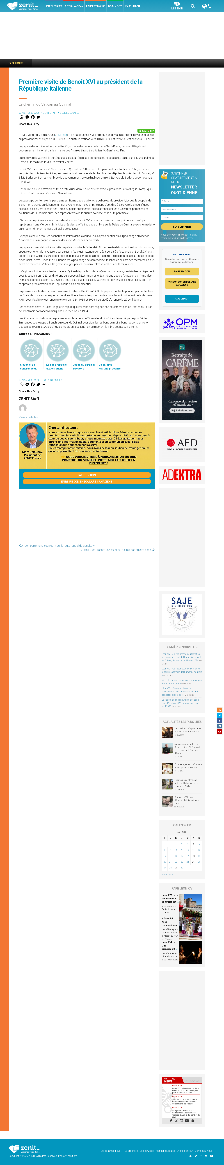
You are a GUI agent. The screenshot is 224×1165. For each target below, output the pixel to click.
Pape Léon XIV (54, 6)
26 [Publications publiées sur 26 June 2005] (199, 862)
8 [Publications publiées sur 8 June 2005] (176, 850)
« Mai (164, 874)
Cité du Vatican (74, 6)
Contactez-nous (203, 1150)
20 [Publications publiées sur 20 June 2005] (164, 862)
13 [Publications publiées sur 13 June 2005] (164, 856)
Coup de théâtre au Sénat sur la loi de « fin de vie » (186, 800)
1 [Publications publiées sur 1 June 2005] (176, 844)
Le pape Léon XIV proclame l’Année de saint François (187, 730)
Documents (115, 6)
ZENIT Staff (50, 113)
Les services (147, 1150)
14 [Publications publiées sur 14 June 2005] (170, 856)
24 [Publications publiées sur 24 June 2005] (187, 862)
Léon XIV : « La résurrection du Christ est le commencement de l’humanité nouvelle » (182, 671)
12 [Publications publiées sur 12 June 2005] (199, 850)
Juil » (170, 874)
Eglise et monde (95, 6)
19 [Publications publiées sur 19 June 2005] (199, 856)
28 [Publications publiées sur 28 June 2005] (170, 867)
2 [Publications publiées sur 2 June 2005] (182, 844)
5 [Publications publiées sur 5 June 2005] (199, 844)
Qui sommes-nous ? (111, 1150)
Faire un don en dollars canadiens (86, 481)
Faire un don (132, 6)
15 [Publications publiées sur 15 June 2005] (176, 856)
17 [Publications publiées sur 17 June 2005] (187, 856)
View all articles (28, 417)
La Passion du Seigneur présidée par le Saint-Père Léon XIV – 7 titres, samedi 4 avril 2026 (180, 703)
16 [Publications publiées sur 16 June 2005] (182, 856)
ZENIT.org (61, 134)
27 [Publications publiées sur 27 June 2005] (164, 867)
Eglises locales (69, 113)
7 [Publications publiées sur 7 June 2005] (170, 850)
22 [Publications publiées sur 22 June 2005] (176, 862)
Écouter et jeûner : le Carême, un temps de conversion (188, 766)
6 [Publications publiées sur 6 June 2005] (164, 850)
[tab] (172, 1080)
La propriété (131, 1150)
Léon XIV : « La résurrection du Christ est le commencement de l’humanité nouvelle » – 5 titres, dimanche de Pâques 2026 (83, 63)
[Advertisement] (112, 35)
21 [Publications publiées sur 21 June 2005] (170, 862)
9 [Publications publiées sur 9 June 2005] (182, 850)
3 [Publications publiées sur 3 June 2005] (187, 844)
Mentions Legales (165, 1150)
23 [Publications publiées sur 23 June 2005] (182, 862)
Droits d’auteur (185, 1150)
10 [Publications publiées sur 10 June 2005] (187, 850)
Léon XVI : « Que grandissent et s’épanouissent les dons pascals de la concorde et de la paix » (180, 691)
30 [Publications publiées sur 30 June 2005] (182, 867)
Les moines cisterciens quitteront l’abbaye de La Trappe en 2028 (186, 783)
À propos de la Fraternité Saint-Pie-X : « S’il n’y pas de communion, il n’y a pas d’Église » (187, 749)
